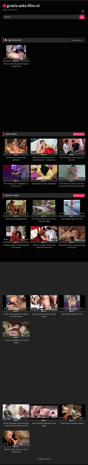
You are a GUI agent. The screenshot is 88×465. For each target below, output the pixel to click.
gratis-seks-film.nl (21, 5)
